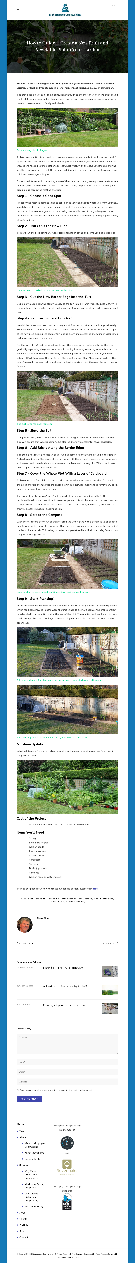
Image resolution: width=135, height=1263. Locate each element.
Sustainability (32, 1159)
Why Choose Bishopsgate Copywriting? (32, 1197)
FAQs (22, 1213)
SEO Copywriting (34, 1206)
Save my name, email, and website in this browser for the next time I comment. (56, 1090)
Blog (21, 1231)
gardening (54, 899)
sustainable (57, 902)
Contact (23, 1237)
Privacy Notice (73, 1257)
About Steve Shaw (34, 1153)
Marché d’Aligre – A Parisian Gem (63, 968)
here (95, 888)
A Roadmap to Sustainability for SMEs (66, 986)
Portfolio (24, 1225)
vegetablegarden (75, 902)
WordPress (61, 1257)
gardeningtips (69, 899)
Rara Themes (101, 1254)
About (22, 1137)
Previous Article (26, 943)
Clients (23, 1219)
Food (31, 899)
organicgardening (103, 899)
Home (22, 1131)
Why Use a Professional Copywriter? (31, 1175)
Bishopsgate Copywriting (42, 1254)
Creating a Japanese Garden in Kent (64, 1005)
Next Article (110, 943)
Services (23, 1165)
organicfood (85, 899)
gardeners (41, 899)
